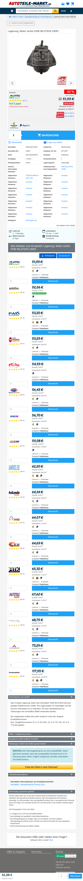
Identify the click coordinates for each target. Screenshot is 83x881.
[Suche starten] (55, 10)
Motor (15, 16)
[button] (12, 83)
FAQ (51, 840)
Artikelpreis (48, 255)
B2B (63, 11)
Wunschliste (15, 142)
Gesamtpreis (64, 256)
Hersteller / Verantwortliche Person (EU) (28, 784)
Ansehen (64, 175)
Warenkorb (48, 135)
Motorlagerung (46, 16)
